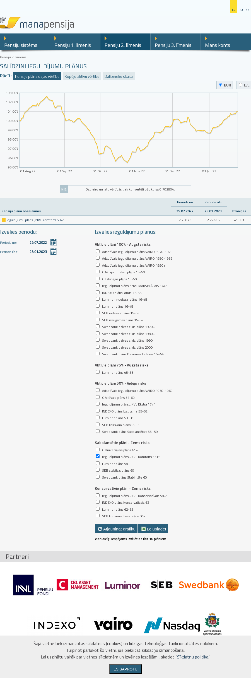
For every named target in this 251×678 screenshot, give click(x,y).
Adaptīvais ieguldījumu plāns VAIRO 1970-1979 (137, 251)
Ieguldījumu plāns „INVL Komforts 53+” (35, 220)
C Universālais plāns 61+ (120, 450)
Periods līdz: (9, 251)
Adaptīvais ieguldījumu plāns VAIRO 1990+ (133, 265)
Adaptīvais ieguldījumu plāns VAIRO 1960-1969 (137, 390)
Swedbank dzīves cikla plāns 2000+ (128, 347)
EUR (225, 85)
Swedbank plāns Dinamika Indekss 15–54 (133, 354)
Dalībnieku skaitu (119, 76)
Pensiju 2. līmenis (123, 45)
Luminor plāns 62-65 (117, 509)
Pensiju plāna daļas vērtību (37, 76)
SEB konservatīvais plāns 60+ (123, 516)
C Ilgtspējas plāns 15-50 (119, 279)
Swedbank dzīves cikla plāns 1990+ (128, 340)
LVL (244, 85)
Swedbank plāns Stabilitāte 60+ (125, 477)
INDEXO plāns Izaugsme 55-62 (125, 411)
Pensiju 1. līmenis (72, 45)
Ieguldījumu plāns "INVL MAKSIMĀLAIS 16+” (134, 285)
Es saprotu (125, 669)
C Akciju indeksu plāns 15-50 (123, 272)
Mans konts (217, 45)
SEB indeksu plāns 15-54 (120, 313)
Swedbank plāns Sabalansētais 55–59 (130, 431)
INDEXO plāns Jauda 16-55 (122, 292)
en (247, 9)
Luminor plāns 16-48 (117, 306)
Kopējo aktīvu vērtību (82, 76)
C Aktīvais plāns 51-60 (118, 397)
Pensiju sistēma (20, 45)
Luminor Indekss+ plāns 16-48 (124, 299)
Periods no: (8, 242)
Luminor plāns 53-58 (117, 418)
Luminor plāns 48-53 (117, 372)
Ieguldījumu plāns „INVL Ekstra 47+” (128, 404)
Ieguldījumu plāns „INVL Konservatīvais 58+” (134, 495)
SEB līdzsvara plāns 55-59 (121, 425)
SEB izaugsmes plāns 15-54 (122, 320)
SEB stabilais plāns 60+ (119, 470)
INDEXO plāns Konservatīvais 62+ (126, 502)
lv (233, 9)
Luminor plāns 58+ (116, 463)
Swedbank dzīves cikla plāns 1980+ (128, 333)
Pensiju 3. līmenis (173, 45)
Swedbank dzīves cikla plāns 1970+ (128, 326)
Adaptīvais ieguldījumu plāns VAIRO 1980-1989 (137, 258)
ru (240, 9)
